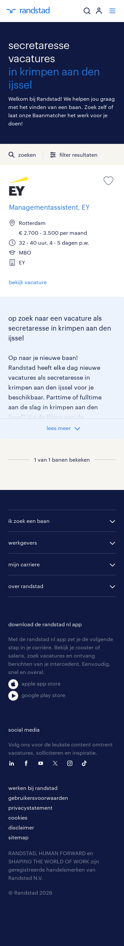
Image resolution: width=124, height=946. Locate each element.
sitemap (18, 837)
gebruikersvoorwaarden (38, 798)
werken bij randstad (33, 788)
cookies (17, 817)
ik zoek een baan (29, 521)
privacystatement (30, 807)
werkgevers (22, 542)
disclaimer (21, 827)
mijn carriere (24, 564)
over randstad (25, 586)
